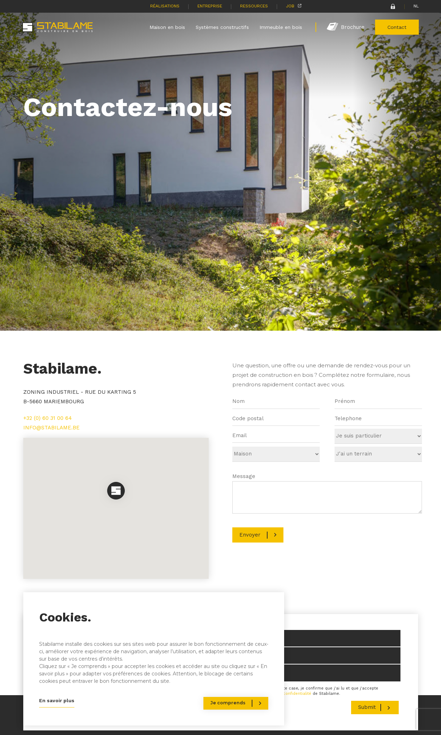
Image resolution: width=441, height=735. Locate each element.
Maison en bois (167, 27)
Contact (396, 27)
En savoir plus (56, 700)
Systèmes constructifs (222, 27)
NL (416, 6)
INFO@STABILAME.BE (51, 427)
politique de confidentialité (284, 693)
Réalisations (164, 6)
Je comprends (227, 702)
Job (290, 6)
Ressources (254, 6)
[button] (116, 491)
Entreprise (209, 6)
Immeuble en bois (280, 27)
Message (243, 476)
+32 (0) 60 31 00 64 (47, 418)
